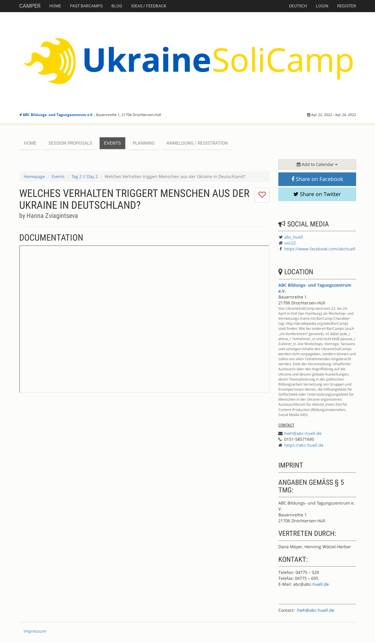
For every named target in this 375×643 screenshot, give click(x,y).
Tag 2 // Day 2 (85, 176)
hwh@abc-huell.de (303, 433)
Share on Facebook (317, 178)
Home (55, 6)
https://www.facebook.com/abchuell (319, 249)
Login (322, 6)
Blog (116, 6)
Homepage (34, 176)
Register (346, 6)
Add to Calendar (317, 164)
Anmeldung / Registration (197, 143)
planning (144, 143)
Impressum (35, 631)
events (112, 143)
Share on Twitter (317, 194)
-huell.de (320, 584)
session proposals (70, 143)
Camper (29, 6)
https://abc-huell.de (304, 445)
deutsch (298, 6)
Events (58, 176)
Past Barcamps (86, 6)
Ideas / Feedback (148, 6)
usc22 (290, 243)
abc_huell (293, 237)
